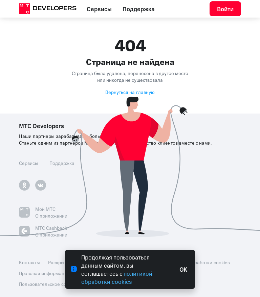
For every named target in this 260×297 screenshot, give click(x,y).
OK (183, 269)
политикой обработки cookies (116, 277)
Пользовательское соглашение (53, 283)
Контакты (29, 262)
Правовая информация (44, 273)
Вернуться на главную (130, 92)
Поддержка (139, 9)
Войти (225, 9)
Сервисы (99, 9)
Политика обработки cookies (198, 262)
